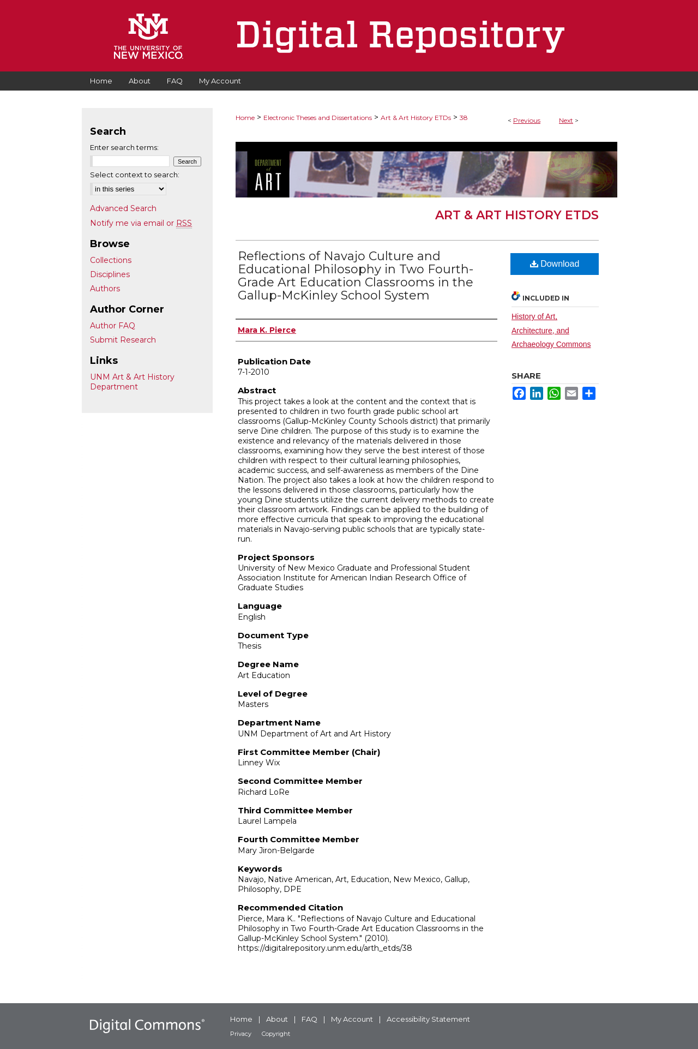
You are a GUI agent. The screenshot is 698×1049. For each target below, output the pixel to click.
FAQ (309, 1019)
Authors (105, 288)
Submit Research (123, 340)
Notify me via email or (141, 223)
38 (464, 117)
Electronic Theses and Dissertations (317, 117)
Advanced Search (123, 208)
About (277, 1019)
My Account (352, 1019)
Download (555, 263)
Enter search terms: (124, 147)
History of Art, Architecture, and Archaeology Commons (551, 330)
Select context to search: (134, 174)
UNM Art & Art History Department (132, 382)
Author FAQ (112, 326)
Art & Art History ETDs (416, 117)
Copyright (276, 1034)
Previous (526, 120)
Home (245, 117)
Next (566, 120)
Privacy (240, 1034)
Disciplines (110, 274)
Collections (110, 260)
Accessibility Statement (428, 1019)
